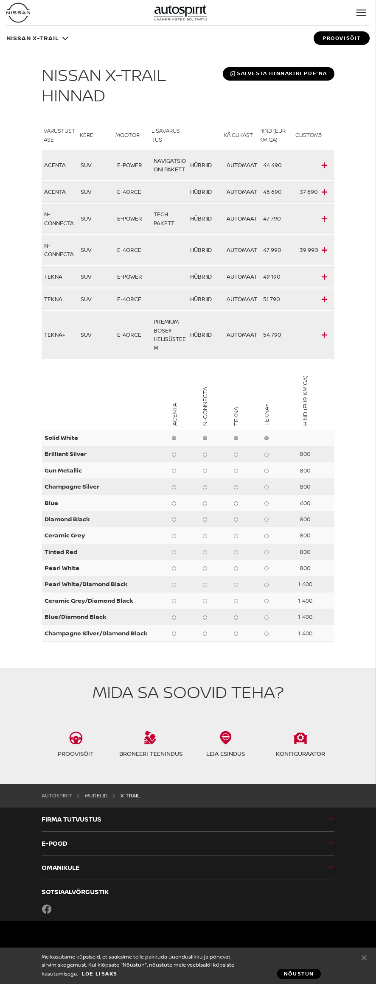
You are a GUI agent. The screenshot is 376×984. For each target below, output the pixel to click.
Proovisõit (342, 38)
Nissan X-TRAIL (32, 38)
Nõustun (364, 957)
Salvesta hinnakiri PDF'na (278, 73)
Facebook (47, 909)
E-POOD (54, 843)
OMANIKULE (60, 867)
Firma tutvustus (71, 819)
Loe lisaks (100, 973)
